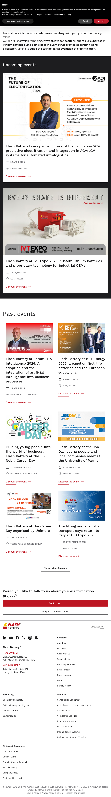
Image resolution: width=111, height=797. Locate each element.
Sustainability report (12, 778)
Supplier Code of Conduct (15, 762)
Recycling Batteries (66, 664)
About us (61, 643)
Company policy (10, 772)
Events (60, 680)
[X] (23, 638)
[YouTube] (11, 638)
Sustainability (63, 659)
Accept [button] (101, 21)
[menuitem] (4, 638)
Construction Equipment (68, 699)
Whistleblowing (10, 767)
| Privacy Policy (47, 793)
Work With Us (63, 653)
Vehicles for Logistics (67, 715)
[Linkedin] (4, 638)
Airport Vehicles (64, 710)
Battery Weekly (64, 685)
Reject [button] (85, 21)
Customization (9, 715)
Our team (61, 648)
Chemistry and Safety (13, 699)
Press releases (64, 675)
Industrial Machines (66, 721)
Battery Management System (16, 705)
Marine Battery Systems (68, 731)
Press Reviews (63, 669)
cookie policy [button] (19, 12)
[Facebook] (17, 638)
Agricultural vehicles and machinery (74, 705)
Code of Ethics (9, 756)
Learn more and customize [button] (18, 21)
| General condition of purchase (70, 793)
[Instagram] (30, 638)
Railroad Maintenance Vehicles (71, 737)
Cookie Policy (33, 793)
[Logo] (12, 626)
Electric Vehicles (64, 726)
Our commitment (11, 751)
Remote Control (10, 710)
